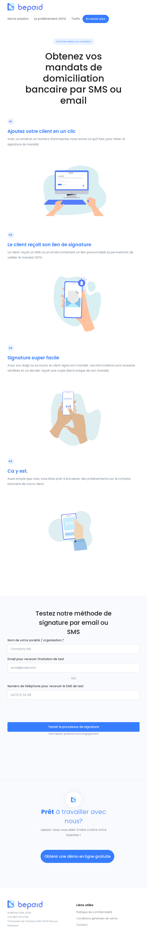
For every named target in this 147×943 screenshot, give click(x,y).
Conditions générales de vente (97, 918)
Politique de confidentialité (94, 912)
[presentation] (36, 710)
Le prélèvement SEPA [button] (50, 19)
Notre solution (18, 19)
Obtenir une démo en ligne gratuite (77, 856)
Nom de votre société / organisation (35, 640)
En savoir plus (95, 19)
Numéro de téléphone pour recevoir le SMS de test (45, 686)
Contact (82, 925)
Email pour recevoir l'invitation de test (35, 659)
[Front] (21, 6)
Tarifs (75, 19)
